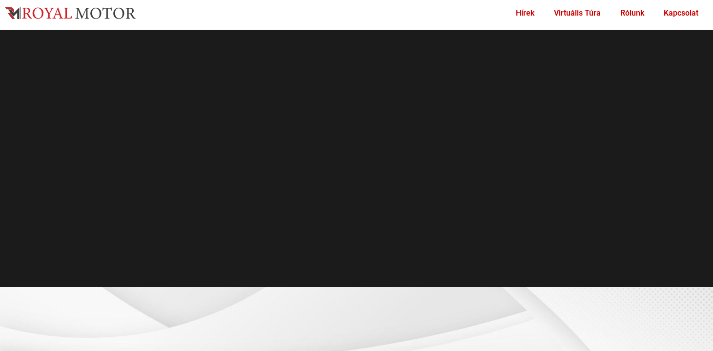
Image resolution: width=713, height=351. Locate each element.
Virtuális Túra (577, 13)
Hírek (525, 13)
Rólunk (632, 13)
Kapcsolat (681, 13)
